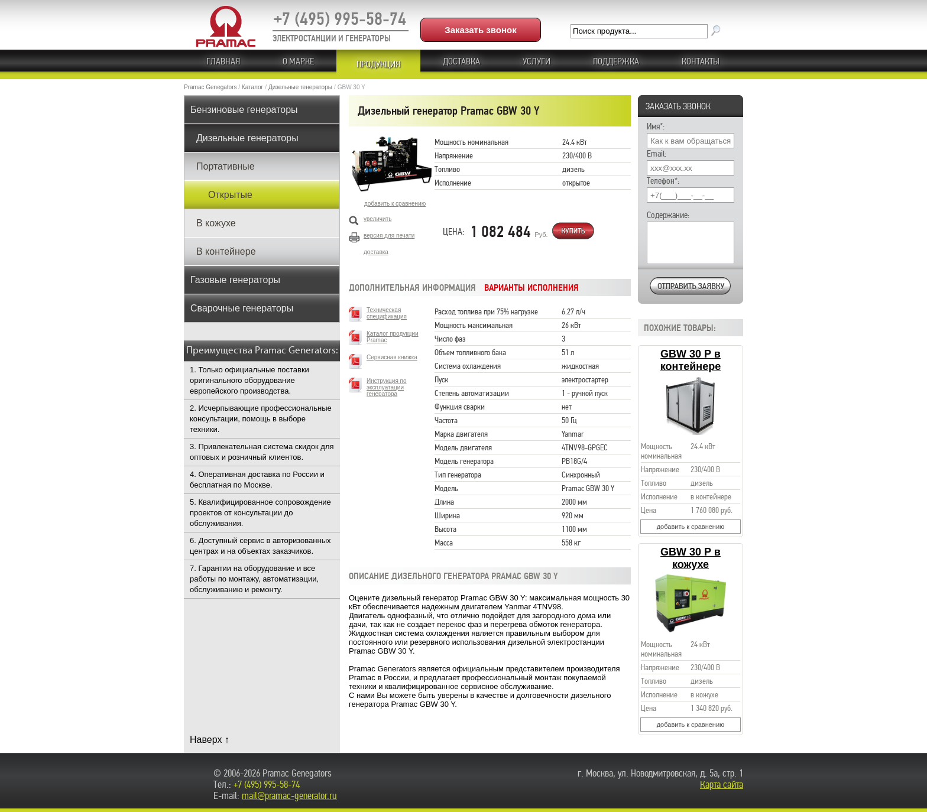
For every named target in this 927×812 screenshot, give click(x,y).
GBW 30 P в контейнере (690, 360)
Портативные (225, 166)
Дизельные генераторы (300, 87)
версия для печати (389, 235)
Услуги (536, 61)
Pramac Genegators (210, 87)
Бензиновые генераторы (244, 110)
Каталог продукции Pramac (393, 336)
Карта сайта (721, 784)
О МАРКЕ (298, 61)
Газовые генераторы (235, 280)
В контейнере (226, 251)
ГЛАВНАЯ (223, 61)
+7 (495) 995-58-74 (340, 19)
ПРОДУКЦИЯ (378, 64)
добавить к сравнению (691, 526)
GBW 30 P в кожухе (690, 558)
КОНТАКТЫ (700, 61)
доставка (376, 252)
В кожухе (216, 223)
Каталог (252, 87)
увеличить (377, 219)
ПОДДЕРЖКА (616, 61)
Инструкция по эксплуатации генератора (387, 387)
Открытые (230, 195)
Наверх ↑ (209, 740)
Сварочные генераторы (241, 308)
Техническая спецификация (387, 313)
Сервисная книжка (392, 357)
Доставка (461, 61)
